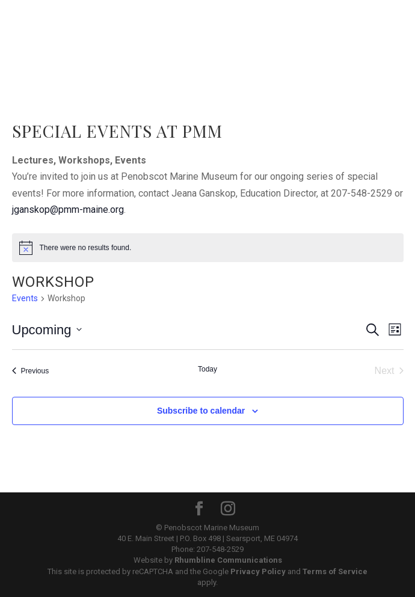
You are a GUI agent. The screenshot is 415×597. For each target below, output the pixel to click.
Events (25, 298)
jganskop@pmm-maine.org (68, 209)
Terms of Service (335, 571)
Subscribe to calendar (201, 410)
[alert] (208, 247)
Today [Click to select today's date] (207, 369)
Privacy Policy (258, 571)
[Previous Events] (30, 371)
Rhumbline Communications (228, 560)
